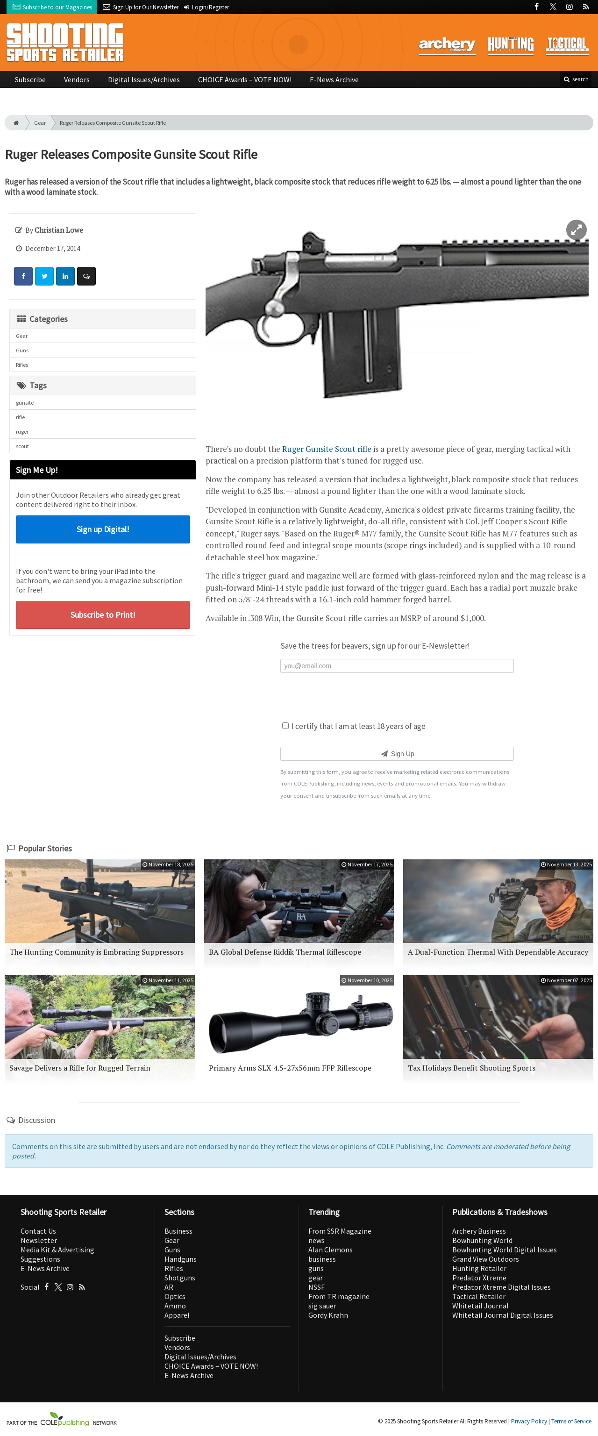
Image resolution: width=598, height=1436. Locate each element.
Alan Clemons (330, 1249)
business (322, 1259)
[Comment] (86, 276)
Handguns (180, 1259)
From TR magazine (339, 1296)
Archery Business (479, 1231)
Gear (40, 122)
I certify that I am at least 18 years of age (354, 726)
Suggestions (40, 1259)
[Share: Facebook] (23, 276)
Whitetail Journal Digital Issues (502, 1315)
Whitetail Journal (480, 1305)
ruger (22, 431)
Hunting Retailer (479, 1268)
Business (178, 1231)
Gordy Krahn (328, 1315)
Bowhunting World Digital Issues (504, 1249)
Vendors (77, 79)
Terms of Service (571, 1421)
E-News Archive (334, 79)
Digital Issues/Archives (144, 79)
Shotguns (179, 1277)
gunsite (25, 402)
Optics (174, 1296)
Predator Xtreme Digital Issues (501, 1287)
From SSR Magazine (339, 1231)
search (575, 79)
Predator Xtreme (479, 1277)
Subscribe (30, 79)
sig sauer (322, 1305)
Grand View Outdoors (485, 1259)
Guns (22, 350)
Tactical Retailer (478, 1296)
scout (22, 446)
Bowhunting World (482, 1240)
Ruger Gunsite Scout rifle (326, 448)
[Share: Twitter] (44, 276)
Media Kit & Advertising (57, 1249)
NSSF (316, 1287)
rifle (20, 417)
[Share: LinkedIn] (65, 276)
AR (168, 1287)
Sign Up (397, 753)
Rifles (22, 364)
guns (316, 1268)
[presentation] (397, 696)
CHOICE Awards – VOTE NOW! (245, 79)
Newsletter (39, 1240)
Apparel (177, 1315)
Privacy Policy (529, 1421)
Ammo (175, 1305)
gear (315, 1277)
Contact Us (38, 1231)
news (316, 1240)
